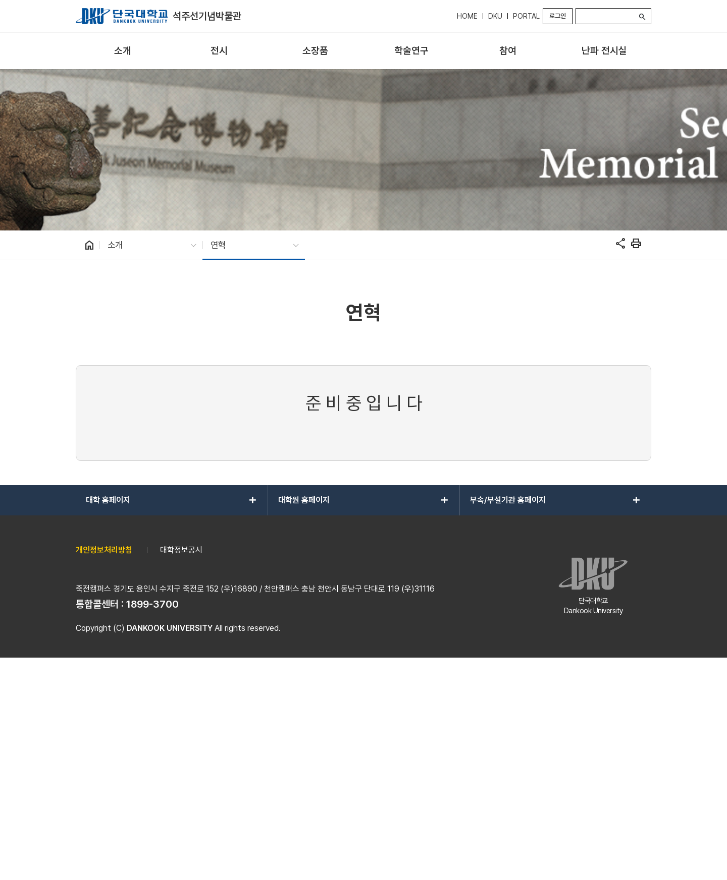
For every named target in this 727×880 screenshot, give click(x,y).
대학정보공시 (181, 767)
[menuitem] (123, 51)
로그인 (557, 16)
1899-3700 (152, 821)
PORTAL (526, 16)
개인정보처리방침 (104, 767)
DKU (495, 16)
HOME (467, 16)
